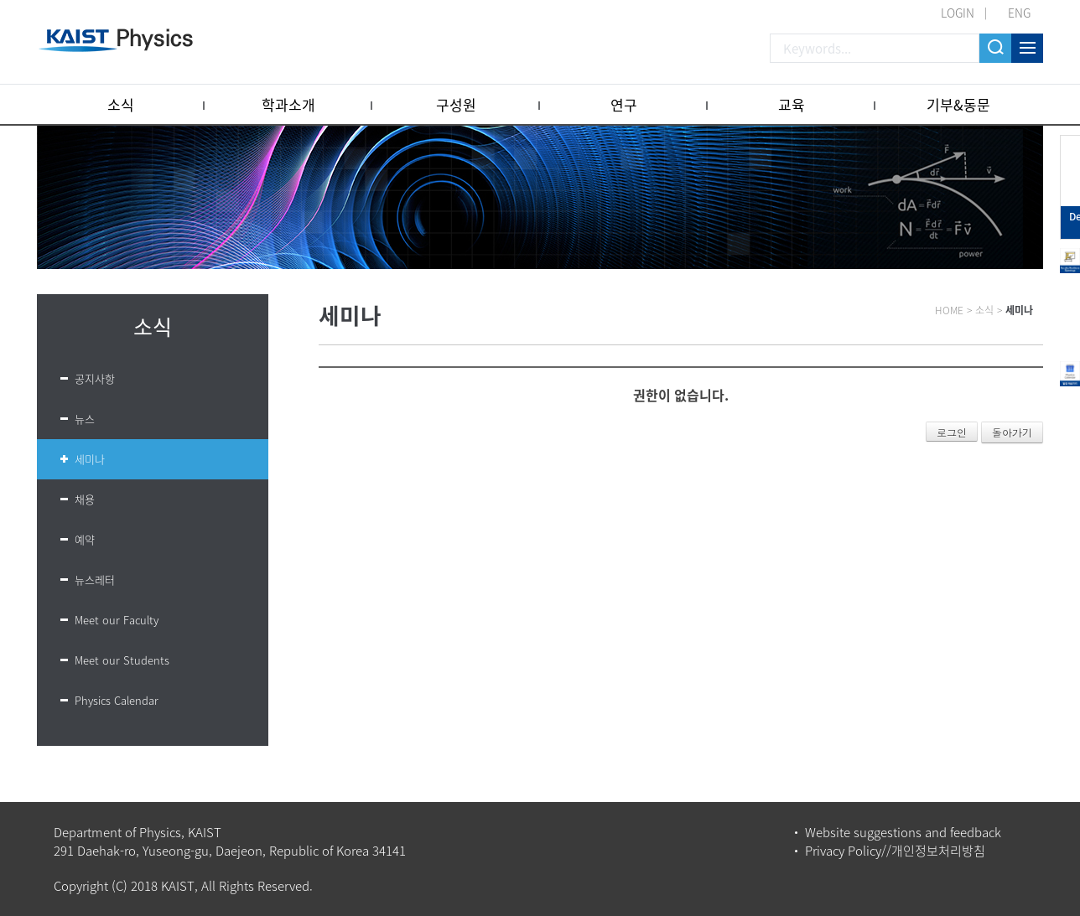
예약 (85, 539)
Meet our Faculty (116, 620)
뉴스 (85, 419)
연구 (623, 104)
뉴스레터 (95, 579)
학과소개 (288, 104)
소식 (120, 104)
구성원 (456, 104)
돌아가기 (1012, 432)
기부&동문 (958, 104)
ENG (1019, 12)
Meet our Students (122, 660)
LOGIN (957, 12)
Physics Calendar (116, 700)
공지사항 (95, 378)
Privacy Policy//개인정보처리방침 (895, 850)
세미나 (90, 459)
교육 (791, 104)
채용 (85, 499)
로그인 (952, 432)
